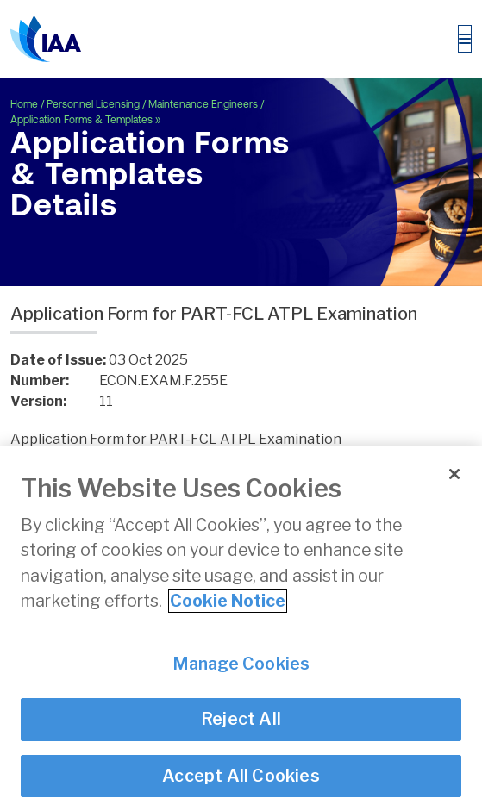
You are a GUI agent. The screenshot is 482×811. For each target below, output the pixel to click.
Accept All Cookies (241, 775)
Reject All (241, 719)
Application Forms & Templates (81, 120)
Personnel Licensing (93, 104)
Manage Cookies (241, 664)
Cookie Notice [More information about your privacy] (227, 601)
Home (24, 104)
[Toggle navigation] (465, 39)
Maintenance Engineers (203, 104)
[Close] (454, 475)
